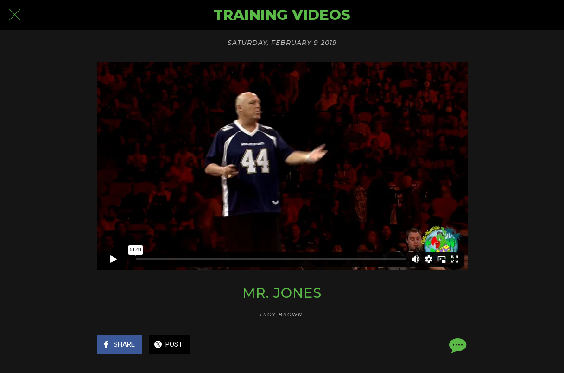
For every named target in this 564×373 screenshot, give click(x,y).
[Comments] (456, 345)
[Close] (14, 14)
